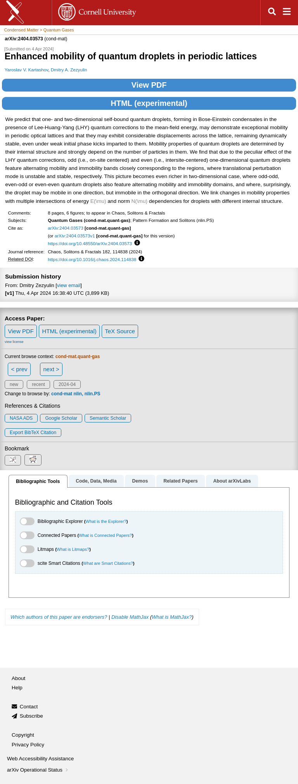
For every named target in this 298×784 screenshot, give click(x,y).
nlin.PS (92, 393)
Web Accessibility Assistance (40, 759)
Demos (140, 481)
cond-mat (61, 393)
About (18, 678)
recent (38, 384)
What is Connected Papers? (105, 535)
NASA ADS (21, 418)
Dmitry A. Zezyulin (69, 69)
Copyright (23, 735)
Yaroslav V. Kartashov (27, 69)
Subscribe (31, 716)
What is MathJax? (172, 617)
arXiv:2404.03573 (65, 227)
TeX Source (120, 331)
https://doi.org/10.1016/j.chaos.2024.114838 (92, 259)
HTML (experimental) (149, 103)
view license (14, 342)
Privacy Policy (28, 745)
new (14, 384)
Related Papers (180, 481)
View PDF (149, 85)
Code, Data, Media (96, 481)
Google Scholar (61, 418)
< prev (19, 369)
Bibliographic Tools (38, 481)
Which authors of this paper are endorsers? (58, 617)
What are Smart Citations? (108, 563)
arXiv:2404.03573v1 (75, 235)
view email (68, 285)
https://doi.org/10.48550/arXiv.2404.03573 (90, 243)
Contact (29, 707)
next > (51, 369)
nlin (77, 393)
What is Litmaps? (73, 549)
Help (17, 688)
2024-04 (67, 384)
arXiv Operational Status (38, 770)
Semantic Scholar (108, 418)
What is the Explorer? (106, 521)
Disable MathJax (130, 617)
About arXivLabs (232, 481)
